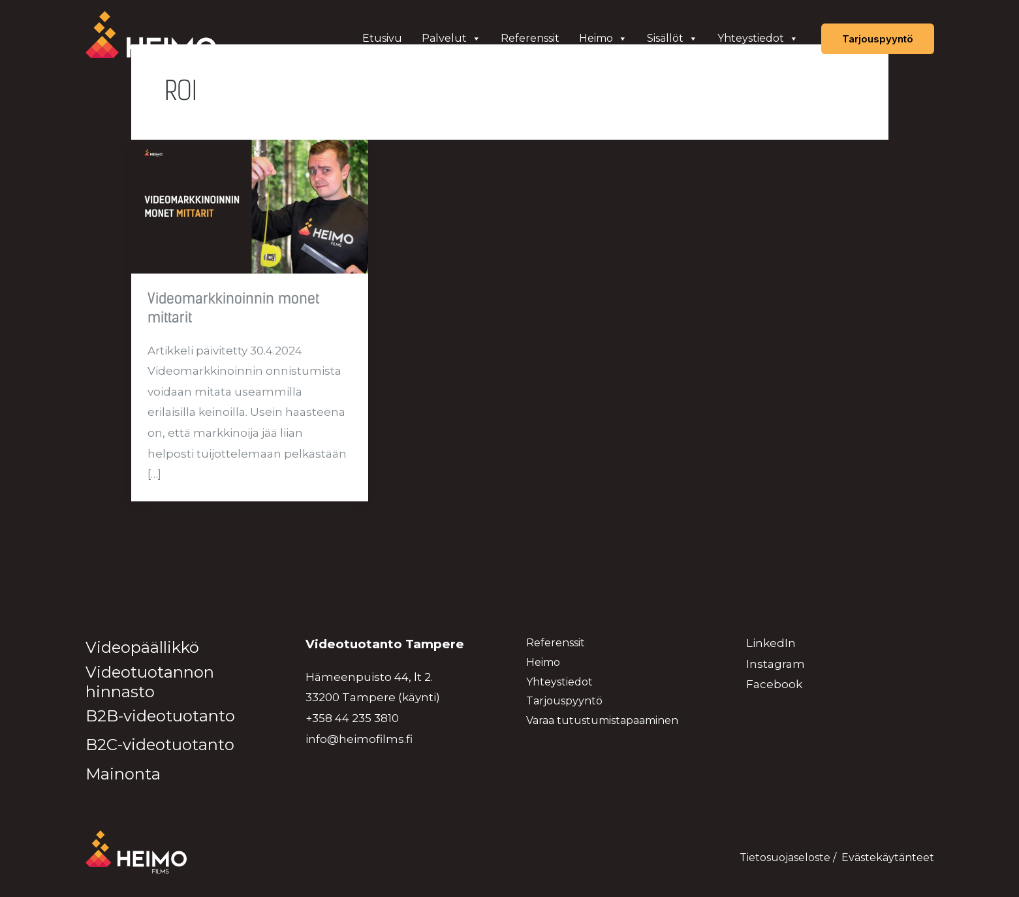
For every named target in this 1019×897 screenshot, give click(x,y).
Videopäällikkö (142, 647)
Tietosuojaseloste (785, 857)
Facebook (774, 684)
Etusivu (382, 38)
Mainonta (123, 773)
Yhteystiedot (757, 38)
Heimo (603, 38)
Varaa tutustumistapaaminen (602, 720)
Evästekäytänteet (887, 857)
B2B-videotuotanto (160, 715)
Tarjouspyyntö (564, 701)
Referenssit (530, 38)
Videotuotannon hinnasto (150, 682)
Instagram (775, 663)
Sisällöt (672, 38)
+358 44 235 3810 (352, 718)
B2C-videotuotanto (160, 744)
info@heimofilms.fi (359, 739)
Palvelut (451, 38)
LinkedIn (771, 643)
